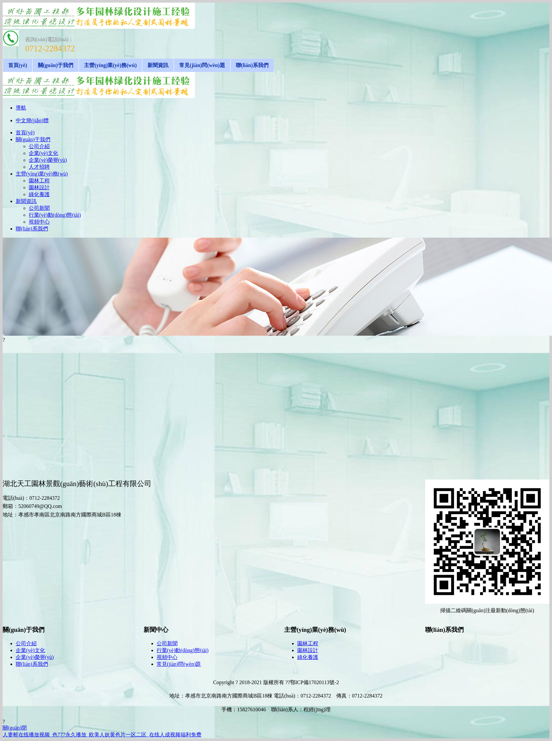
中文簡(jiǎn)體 (32, 120)
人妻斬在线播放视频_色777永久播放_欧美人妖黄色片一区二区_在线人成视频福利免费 (102, 734)
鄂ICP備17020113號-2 (314, 682)
